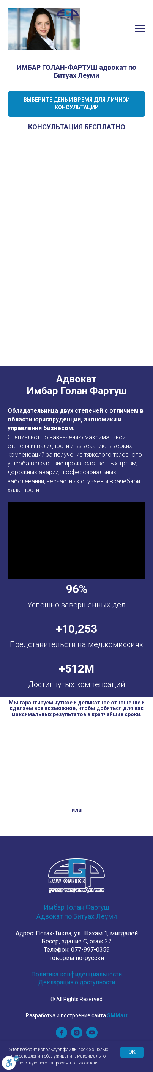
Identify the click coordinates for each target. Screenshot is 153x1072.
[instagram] (76, 1036)
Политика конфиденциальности (76, 974)
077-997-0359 (90, 949)
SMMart (117, 1015)
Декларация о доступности (76, 982)
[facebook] (61, 1036)
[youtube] (92, 1036)
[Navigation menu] (140, 29)
